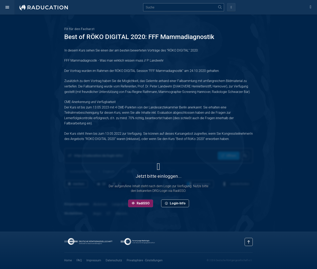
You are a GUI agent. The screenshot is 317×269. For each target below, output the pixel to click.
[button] (7, 7)
